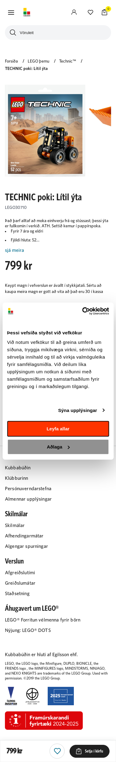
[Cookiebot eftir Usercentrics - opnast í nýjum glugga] (83, 311)
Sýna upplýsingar (77, 410)
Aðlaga (58, 446)
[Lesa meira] (58, 250)
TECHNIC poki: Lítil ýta (26, 69)
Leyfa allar (57, 428)
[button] (11, 12)
